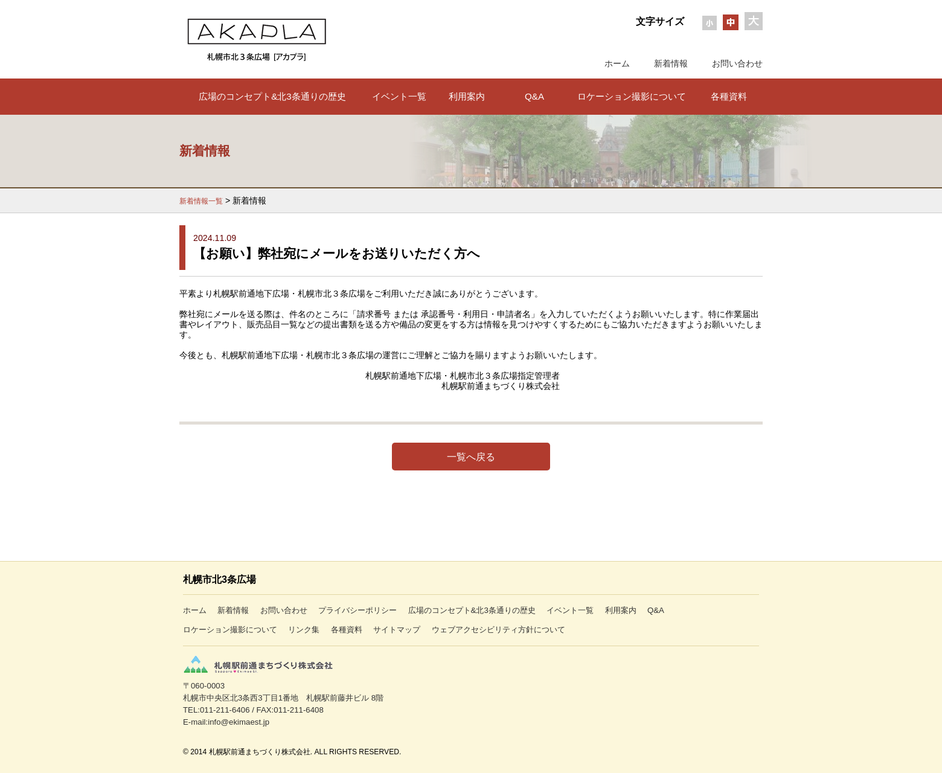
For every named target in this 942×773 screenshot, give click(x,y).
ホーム (617, 63)
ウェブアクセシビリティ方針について (498, 629)
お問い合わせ (737, 63)
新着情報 (671, 63)
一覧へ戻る (471, 456)
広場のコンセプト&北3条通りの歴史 (272, 96)
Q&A (534, 96)
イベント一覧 (399, 96)
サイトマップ (396, 629)
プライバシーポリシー (357, 610)
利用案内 (467, 96)
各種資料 (729, 96)
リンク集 (303, 629)
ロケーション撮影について (631, 96)
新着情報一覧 (201, 201)
